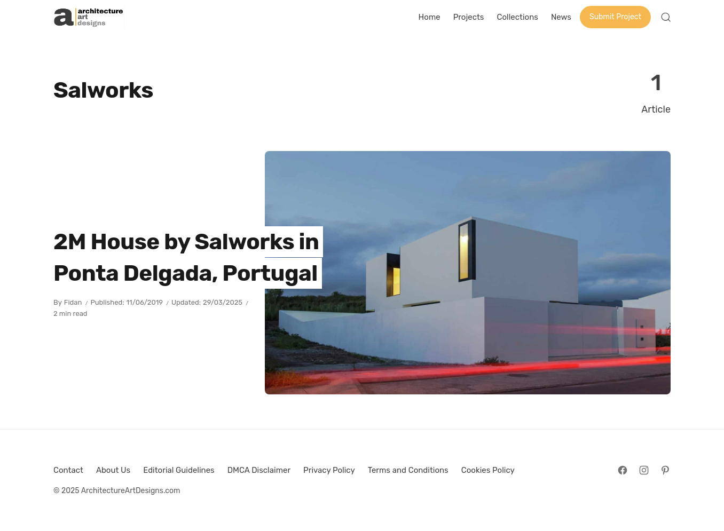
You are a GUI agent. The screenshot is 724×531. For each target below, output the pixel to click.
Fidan (73, 302)
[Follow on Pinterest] (665, 470)
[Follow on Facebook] (622, 470)
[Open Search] (665, 17)
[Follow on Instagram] (644, 470)
